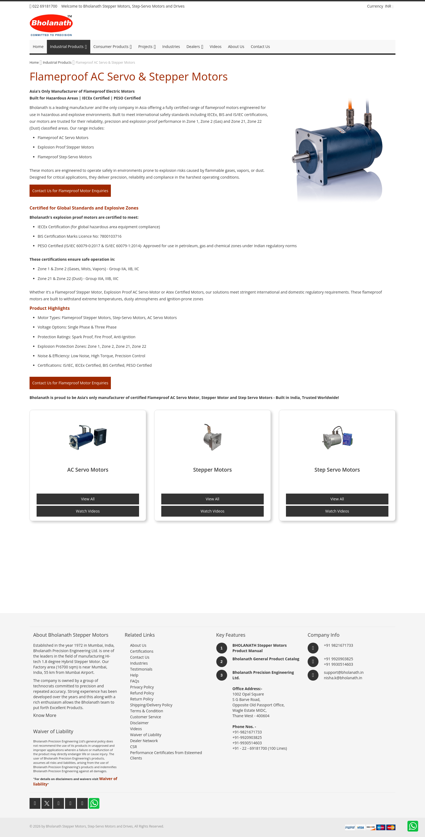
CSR (133, 746)
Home (35, 62)
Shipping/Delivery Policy (151, 704)
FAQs (134, 681)
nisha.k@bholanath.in (343, 677)
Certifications (141, 651)
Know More (44, 715)
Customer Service (145, 716)
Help (134, 675)
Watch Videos (88, 511)
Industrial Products (57, 62)
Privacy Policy (142, 687)
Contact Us (139, 657)
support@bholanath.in (344, 672)
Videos (136, 728)
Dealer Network (144, 740)
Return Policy (141, 698)
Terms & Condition (146, 710)
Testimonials (141, 669)
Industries (139, 663)
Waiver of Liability (145, 734)
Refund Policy (142, 693)
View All (88, 498)
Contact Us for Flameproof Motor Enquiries (70, 190)
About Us (138, 645)
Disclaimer (139, 722)
